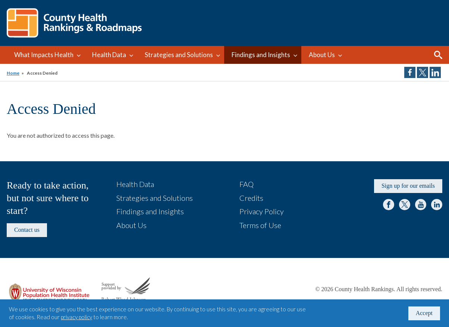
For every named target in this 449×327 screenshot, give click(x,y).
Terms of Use (260, 225)
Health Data (109, 55)
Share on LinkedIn (435, 72)
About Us (322, 55)
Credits (251, 197)
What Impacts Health (43, 55)
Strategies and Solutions (179, 55)
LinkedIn (436, 204)
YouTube (420, 204)
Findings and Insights (261, 55)
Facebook (388, 204)
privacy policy (76, 317)
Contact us (27, 230)
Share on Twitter (422, 72)
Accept (424, 313)
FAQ (246, 184)
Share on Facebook (409, 72)
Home (13, 73)
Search (438, 55)
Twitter (404, 204)
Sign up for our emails (408, 186)
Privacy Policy (261, 211)
